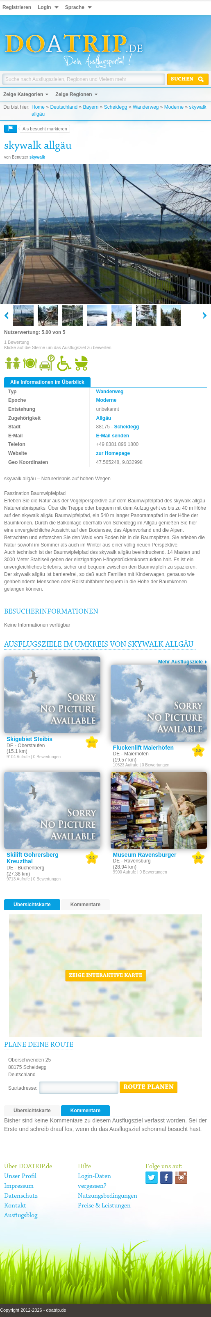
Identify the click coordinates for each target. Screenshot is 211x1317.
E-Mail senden (112, 436)
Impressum (19, 1186)
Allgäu (103, 418)
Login (44, 7)
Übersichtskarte (32, 904)
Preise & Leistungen (104, 1206)
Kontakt (15, 1206)
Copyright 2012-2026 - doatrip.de (33, 1310)
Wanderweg (146, 107)
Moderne (174, 107)
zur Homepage (113, 453)
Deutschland (63, 107)
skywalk (37, 157)
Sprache (74, 7)
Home (38, 107)
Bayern (90, 107)
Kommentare (85, 904)
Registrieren (16, 7)
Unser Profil (20, 1176)
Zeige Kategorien (23, 94)
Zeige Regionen (73, 94)
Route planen (148, 1087)
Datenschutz (21, 1196)
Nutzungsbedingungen (107, 1196)
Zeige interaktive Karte (105, 976)
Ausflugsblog (20, 1215)
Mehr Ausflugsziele (180, 662)
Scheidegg (115, 107)
